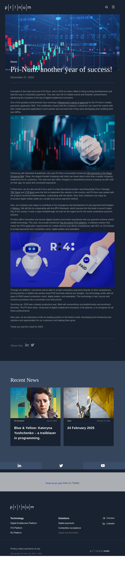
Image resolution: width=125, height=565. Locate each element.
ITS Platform (16, 528)
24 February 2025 (80, 428)
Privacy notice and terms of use (25, 558)
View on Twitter (70, 492)
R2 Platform (16, 533)
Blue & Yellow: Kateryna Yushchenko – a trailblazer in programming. (35, 433)
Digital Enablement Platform (23, 523)
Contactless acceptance (69, 528)
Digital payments (66, 523)
